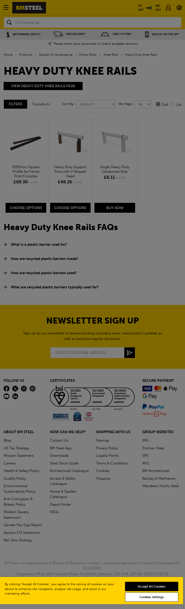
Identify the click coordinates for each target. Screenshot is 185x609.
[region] (91, 592)
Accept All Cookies (151, 586)
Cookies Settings (151, 597)
